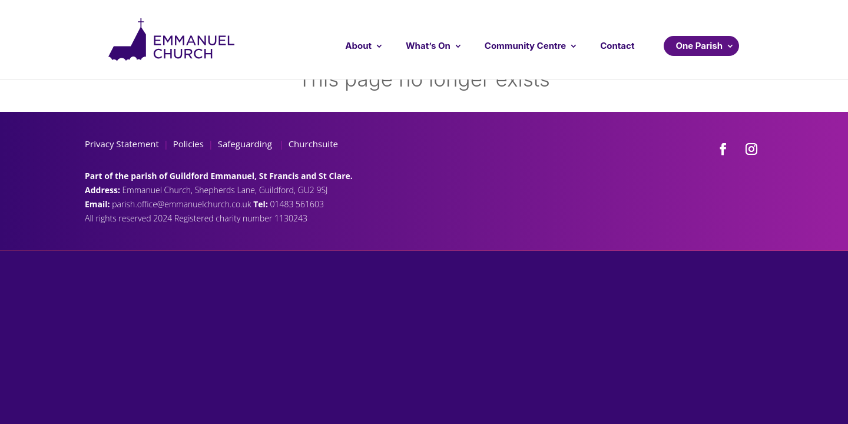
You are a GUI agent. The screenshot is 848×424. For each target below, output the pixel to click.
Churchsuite (312, 144)
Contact (617, 45)
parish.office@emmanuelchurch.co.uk (182, 204)
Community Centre (525, 45)
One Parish (699, 45)
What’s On (428, 45)
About (358, 45)
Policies (188, 144)
